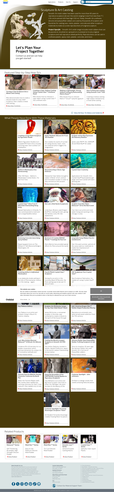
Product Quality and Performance (90, 469)
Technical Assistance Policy (89, 472)
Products (61, 2)
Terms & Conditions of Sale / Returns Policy (93, 468)
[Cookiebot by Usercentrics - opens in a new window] (10, 489)
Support (75, 2)
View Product (12, 457)
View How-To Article (13, 106)
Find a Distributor (86, 465)
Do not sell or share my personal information (101, 487)
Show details (23, 488)
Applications (52, 2)
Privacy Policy (85, 473)
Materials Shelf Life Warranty (89, 471)
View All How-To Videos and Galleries (89, 112)
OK (101, 480)
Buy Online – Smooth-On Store (89, 467)
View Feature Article (25, 150)
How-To (68, 2)
